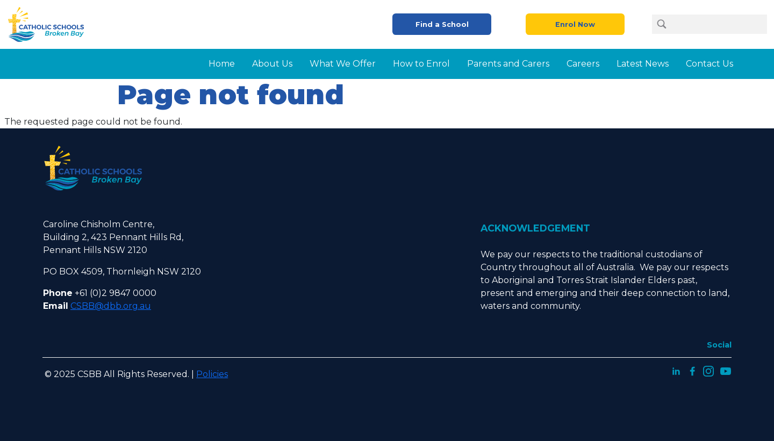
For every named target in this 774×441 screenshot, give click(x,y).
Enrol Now (575, 24)
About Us (272, 64)
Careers (583, 64)
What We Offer (343, 64)
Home (222, 64)
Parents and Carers (508, 64)
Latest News (643, 64)
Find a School (442, 24)
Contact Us (709, 64)
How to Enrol (421, 64)
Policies (212, 374)
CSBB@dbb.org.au (110, 306)
